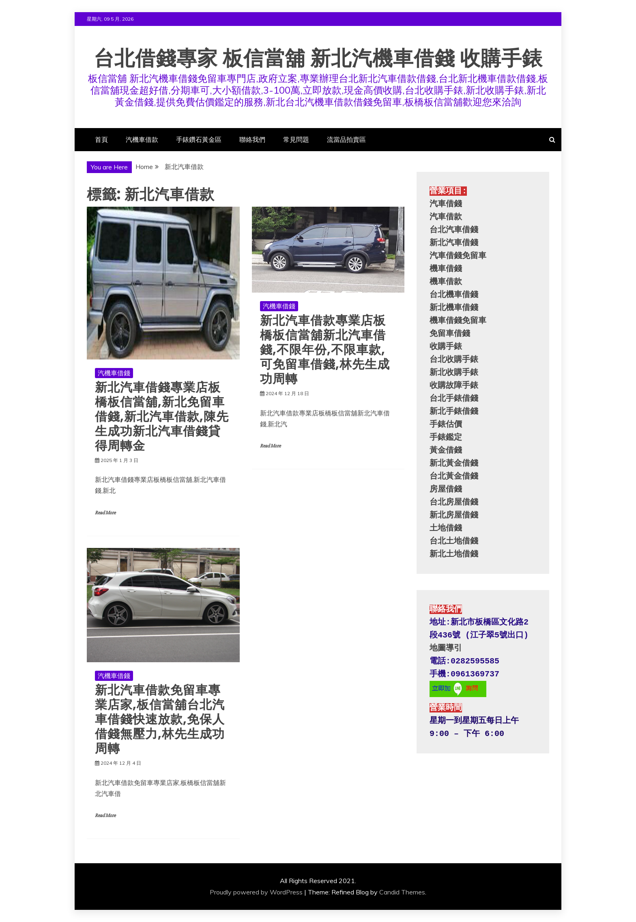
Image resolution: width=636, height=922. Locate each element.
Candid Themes (402, 892)
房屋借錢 (446, 489)
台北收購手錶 (454, 359)
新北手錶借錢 (454, 411)
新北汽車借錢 (454, 243)
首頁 (101, 139)
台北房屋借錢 (454, 502)
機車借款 (446, 282)
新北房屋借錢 (454, 515)
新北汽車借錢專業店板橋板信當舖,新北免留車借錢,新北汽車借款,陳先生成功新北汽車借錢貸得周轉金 (162, 416)
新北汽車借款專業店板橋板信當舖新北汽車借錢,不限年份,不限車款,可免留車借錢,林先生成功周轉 (325, 349)
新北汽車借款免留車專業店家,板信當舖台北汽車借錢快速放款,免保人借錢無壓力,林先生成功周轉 (160, 719)
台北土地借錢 (454, 541)
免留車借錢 (450, 333)
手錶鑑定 (446, 437)
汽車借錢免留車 (458, 256)
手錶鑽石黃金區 (198, 139)
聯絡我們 (252, 139)
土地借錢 (446, 528)
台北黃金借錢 (454, 476)
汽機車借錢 (114, 373)
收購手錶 (446, 346)
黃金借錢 (446, 450)
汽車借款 (446, 217)
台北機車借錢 (454, 294)
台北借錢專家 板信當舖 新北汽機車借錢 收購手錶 (318, 58)
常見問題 (296, 139)
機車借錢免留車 (458, 320)
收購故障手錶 (454, 385)
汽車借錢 (446, 204)
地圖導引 (446, 648)
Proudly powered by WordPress (256, 892)
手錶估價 (446, 424)
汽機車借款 (142, 139)
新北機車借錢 (454, 307)
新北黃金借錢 (454, 463)
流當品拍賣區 (346, 139)
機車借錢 (446, 269)
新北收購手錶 (454, 372)
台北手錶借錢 (454, 398)
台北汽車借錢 (454, 230)
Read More (105, 513)
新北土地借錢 (454, 554)
